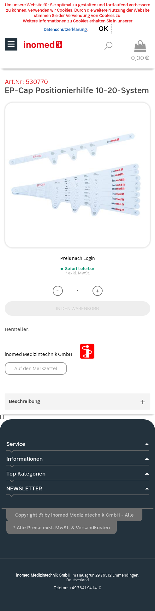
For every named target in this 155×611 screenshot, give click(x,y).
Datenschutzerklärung (65, 29)
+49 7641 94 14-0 (85, 587)
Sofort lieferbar (79, 268)
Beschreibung (77, 401)
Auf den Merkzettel (35, 368)
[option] (77, 175)
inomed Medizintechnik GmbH (52, 354)
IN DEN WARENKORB (77, 308)
